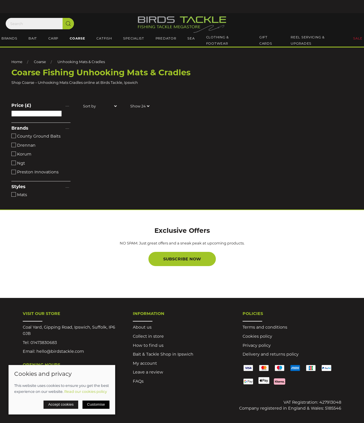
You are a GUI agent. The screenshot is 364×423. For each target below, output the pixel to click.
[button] (41, 106)
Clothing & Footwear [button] (217, 40)
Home (16, 62)
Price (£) (21, 105)
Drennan (23, 145)
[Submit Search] (68, 23)
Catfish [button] (104, 38)
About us (142, 327)
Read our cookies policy (85, 391)
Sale (358, 38)
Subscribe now (182, 259)
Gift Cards (265, 40)
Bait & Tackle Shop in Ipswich (163, 354)
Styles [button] (18, 186)
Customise (96, 404)
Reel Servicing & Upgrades (308, 40)
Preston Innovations (35, 172)
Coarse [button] (77, 38)
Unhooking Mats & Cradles (81, 62)
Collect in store (148, 336)
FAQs (138, 381)
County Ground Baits (36, 136)
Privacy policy (257, 345)
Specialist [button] (133, 38)
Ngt (18, 163)
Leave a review (148, 372)
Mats (19, 194)
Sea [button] (191, 38)
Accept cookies (61, 404)
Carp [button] (53, 38)
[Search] (40, 23)
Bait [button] (32, 38)
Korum (21, 154)
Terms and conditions (265, 327)
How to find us (148, 345)
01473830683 (43, 342)
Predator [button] (166, 38)
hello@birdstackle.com (60, 351)
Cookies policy (257, 336)
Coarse (40, 62)
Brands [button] (9, 38)
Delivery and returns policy (271, 354)
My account (145, 363)
